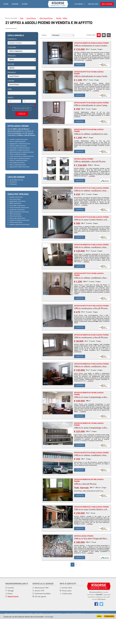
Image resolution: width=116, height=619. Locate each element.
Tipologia (12, 56)
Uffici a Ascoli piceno (15, 214)
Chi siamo (79, 4)
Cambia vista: (91, 35)
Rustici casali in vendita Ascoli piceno (20, 158)
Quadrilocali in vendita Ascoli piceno (19, 150)
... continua (88, 60)
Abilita (99, 616)
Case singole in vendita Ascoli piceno (20, 148)
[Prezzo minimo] (14, 101)
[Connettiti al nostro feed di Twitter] (101, 604)
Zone (10, 89)
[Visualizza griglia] (104, 35)
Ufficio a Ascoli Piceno (85, 483)
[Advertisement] (22, 265)
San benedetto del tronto (16, 180)
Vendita (58, 18)
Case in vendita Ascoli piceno (17, 141)
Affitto (65, 18)
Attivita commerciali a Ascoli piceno (19, 212)
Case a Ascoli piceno (15, 199)
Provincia (12, 72)
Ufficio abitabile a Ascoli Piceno (89, 161)
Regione (11, 64)
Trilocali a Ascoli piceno (16, 222)
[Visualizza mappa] (109, 35)
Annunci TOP (39, 591)
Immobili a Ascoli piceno (16, 197)
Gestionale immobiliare (43, 594)
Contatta (79, 64)
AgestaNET (99, 594)
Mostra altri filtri (21, 109)
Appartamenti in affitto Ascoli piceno (19, 166)
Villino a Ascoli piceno (16, 216)
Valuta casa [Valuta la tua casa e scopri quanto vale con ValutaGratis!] (93, 4)
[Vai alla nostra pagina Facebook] (96, 604)
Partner (10, 594)
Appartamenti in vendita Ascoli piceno (20, 143)
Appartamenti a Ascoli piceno (17, 201)
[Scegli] (22, 93)
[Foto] (58, 53)
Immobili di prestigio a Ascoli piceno (19, 220)
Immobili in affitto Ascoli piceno (18, 145)
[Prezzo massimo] (29, 101)
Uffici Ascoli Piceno (46, 18)
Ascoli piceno (13, 182)
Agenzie (15, 4)
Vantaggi (10, 591)
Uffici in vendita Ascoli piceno (18, 164)
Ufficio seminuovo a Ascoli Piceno (91, 308)
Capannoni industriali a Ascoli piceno (19, 224)
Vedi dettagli (49, 617)
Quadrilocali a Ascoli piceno (17, 209)
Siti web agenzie (40, 596)
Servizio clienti (67, 588)
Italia (21, 18)
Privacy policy (66, 591)
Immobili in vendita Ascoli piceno (19, 139)
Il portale (11, 588)
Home (6, 4)
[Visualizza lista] (99, 35)
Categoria (12, 47)
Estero (25, 4)
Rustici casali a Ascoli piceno (17, 218)
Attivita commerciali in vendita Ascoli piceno (22, 152)
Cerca (21, 113)
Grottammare (13, 184)
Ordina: (44, 35)
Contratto (12, 39)
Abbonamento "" (42, 588)
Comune (11, 81)
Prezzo (10, 97)
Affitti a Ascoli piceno (15, 203)
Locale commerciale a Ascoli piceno (19, 207)
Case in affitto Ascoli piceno (17, 162)
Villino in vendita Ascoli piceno (18, 154)
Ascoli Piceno (31, 18)
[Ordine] (62, 35)
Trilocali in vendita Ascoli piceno (18, 160)
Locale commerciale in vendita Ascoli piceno (22, 156)
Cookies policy (109, 616)
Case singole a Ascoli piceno (17, 205)
